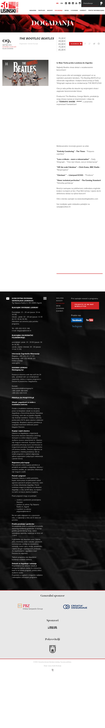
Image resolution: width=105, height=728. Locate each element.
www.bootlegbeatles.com (87, 199)
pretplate (41, 10)
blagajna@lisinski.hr (24, 331)
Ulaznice (76, 44)
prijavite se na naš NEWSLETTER (84, 305)
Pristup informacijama (96, 10)
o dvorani (74, 10)
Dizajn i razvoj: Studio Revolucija (52, 665)
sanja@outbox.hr (64, 207)
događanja (58, 10)
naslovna (33, 10)
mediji (67, 10)
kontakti (83, 10)
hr (57, 3)
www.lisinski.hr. (30, 440)
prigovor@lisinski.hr (24, 511)
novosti (50, 10)
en (62, 3)
